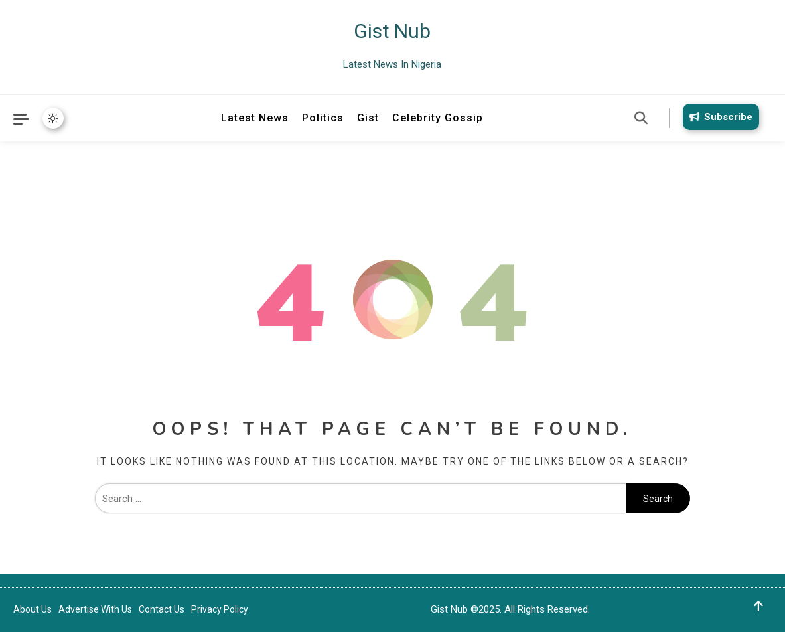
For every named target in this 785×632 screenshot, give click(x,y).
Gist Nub (392, 30)
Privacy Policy (219, 609)
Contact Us (161, 609)
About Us (32, 609)
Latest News (255, 118)
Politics (323, 118)
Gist (368, 118)
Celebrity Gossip (437, 118)
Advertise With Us (95, 609)
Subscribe (718, 117)
